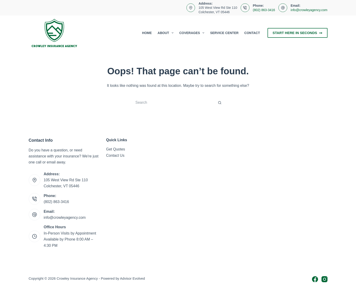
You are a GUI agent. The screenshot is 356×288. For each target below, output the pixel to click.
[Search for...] (173, 102)
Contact (252, 33)
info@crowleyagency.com (309, 10)
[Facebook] (315, 279)
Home (147, 33)
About (166, 33)
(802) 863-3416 (264, 10)
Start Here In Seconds (297, 33)
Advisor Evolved (132, 278)
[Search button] (219, 102)
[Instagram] (324, 279)
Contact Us (115, 155)
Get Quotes (115, 149)
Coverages (192, 33)
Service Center (224, 33)
